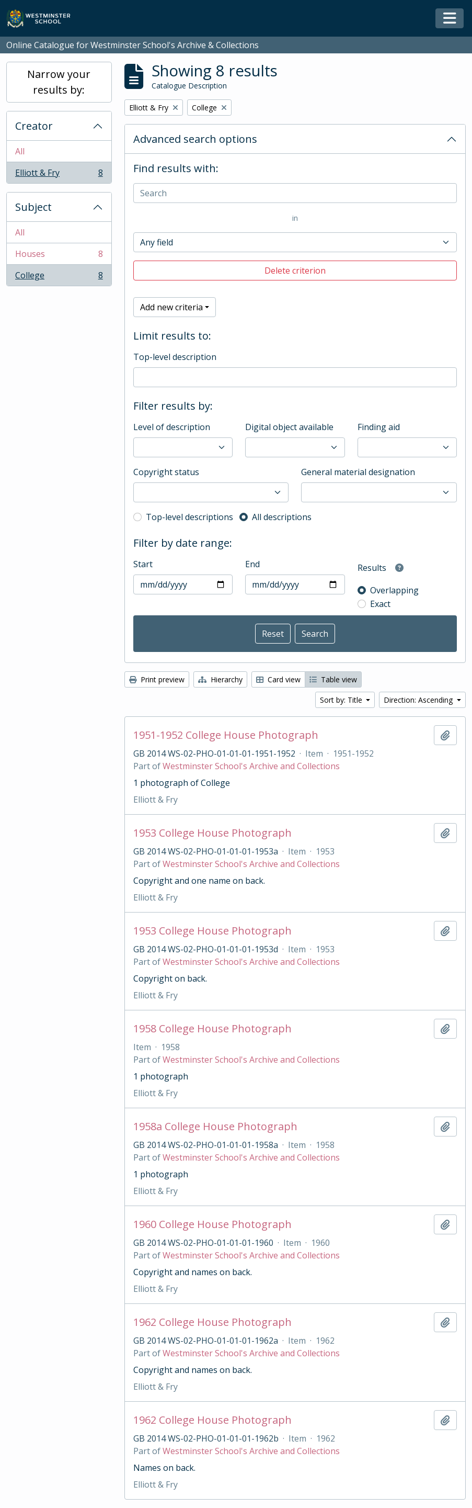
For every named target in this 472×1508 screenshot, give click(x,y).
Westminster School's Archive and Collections (251, 766)
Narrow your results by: (58, 82)
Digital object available (289, 427)
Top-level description (174, 357)
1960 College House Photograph (212, 1224)
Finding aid (379, 427)
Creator (34, 126)
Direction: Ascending (419, 700)
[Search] (295, 193)
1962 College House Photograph (212, 1322)
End (252, 564)
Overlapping (394, 590)
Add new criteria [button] (171, 307)
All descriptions (282, 517)
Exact (380, 604)
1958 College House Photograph (212, 1028)
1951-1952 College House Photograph (225, 735)
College (59, 277)
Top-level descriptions (189, 517)
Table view (333, 679)
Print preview (157, 679)
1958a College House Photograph (215, 1126)
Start (143, 564)
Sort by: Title (342, 700)
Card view (278, 679)
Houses (59, 256)
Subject (33, 207)
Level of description (171, 427)
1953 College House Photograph (212, 833)
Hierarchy (220, 679)
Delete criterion (295, 270)
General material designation (358, 472)
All (20, 151)
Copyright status (166, 472)
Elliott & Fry (59, 174)
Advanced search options (195, 139)
